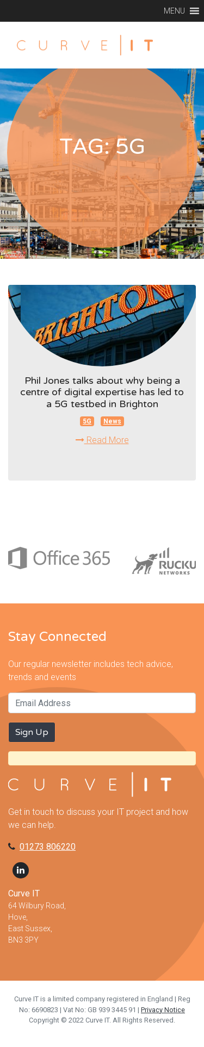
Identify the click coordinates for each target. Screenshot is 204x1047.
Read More (102, 440)
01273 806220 (48, 847)
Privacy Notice (163, 1010)
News (112, 421)
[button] (174, 11)
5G (87, 421)
